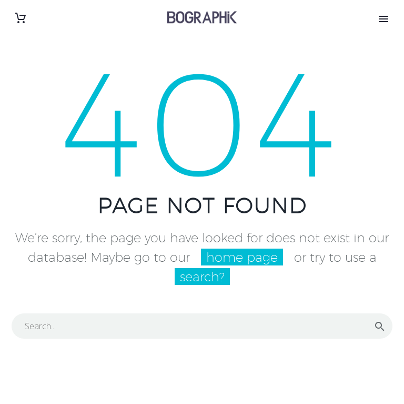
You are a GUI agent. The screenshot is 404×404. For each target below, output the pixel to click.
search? (202, 276)
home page (242, 257)
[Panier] (20, 18)
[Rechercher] (202, 326)
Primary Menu (383, 19)
